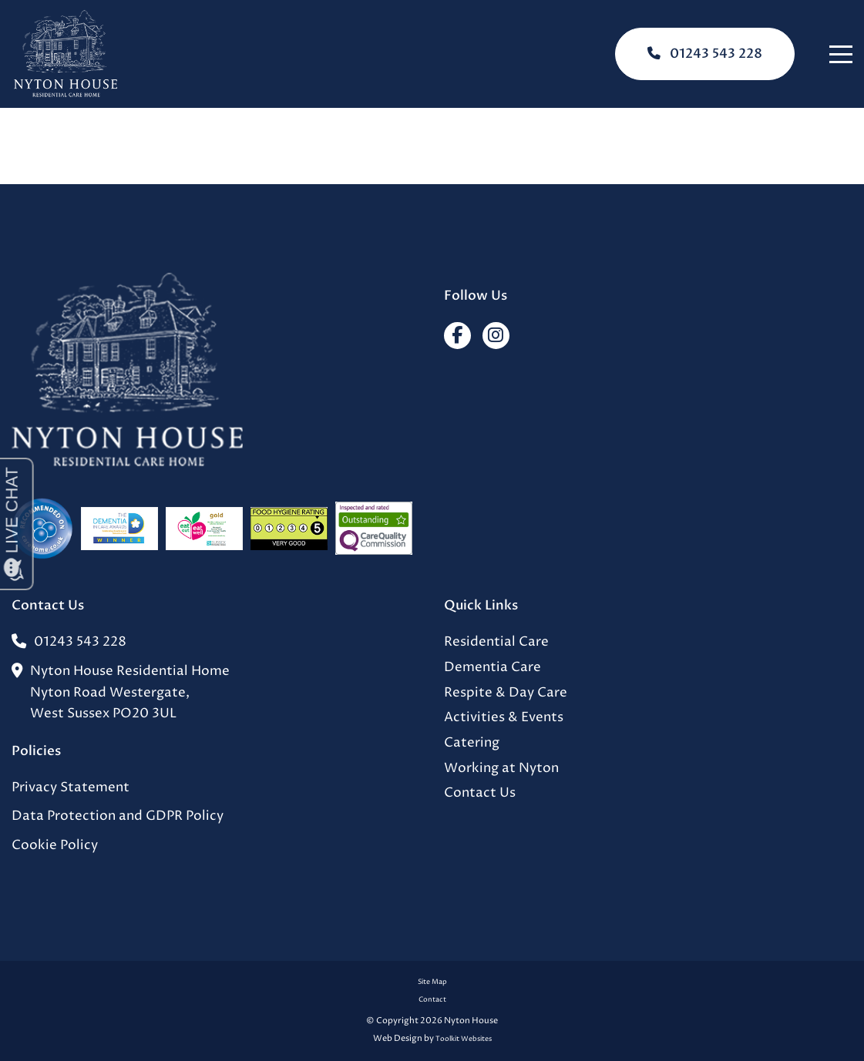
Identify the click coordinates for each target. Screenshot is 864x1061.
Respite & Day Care (505, 693)
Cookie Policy (55, 846)
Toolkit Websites (463, 1039)
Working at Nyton (501, 768)
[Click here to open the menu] (840, 54)
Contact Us (480, 793)
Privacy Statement (70, 788)
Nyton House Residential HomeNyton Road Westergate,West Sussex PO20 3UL (121, 693)
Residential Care (496, 642)
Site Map (432, 982)
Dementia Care (492, 668)
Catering (471, 743)
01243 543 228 (704, 53)
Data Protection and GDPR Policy (118, 816)
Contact (432, 1000)
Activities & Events (503, 718)
